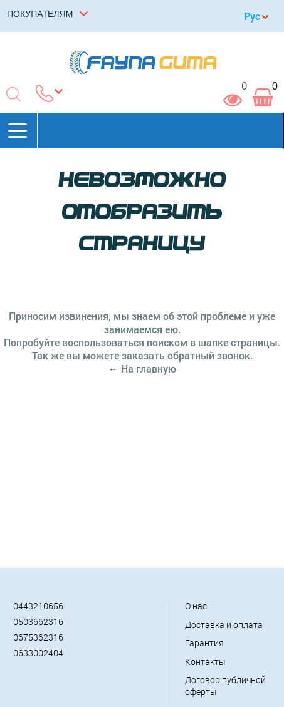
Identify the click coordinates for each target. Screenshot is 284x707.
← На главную (142, 368)
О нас (196, 606)
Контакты (205, 662)
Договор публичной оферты (225, 686)
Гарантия (204, 643)
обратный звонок (208, 355)
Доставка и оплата (224, 625)
